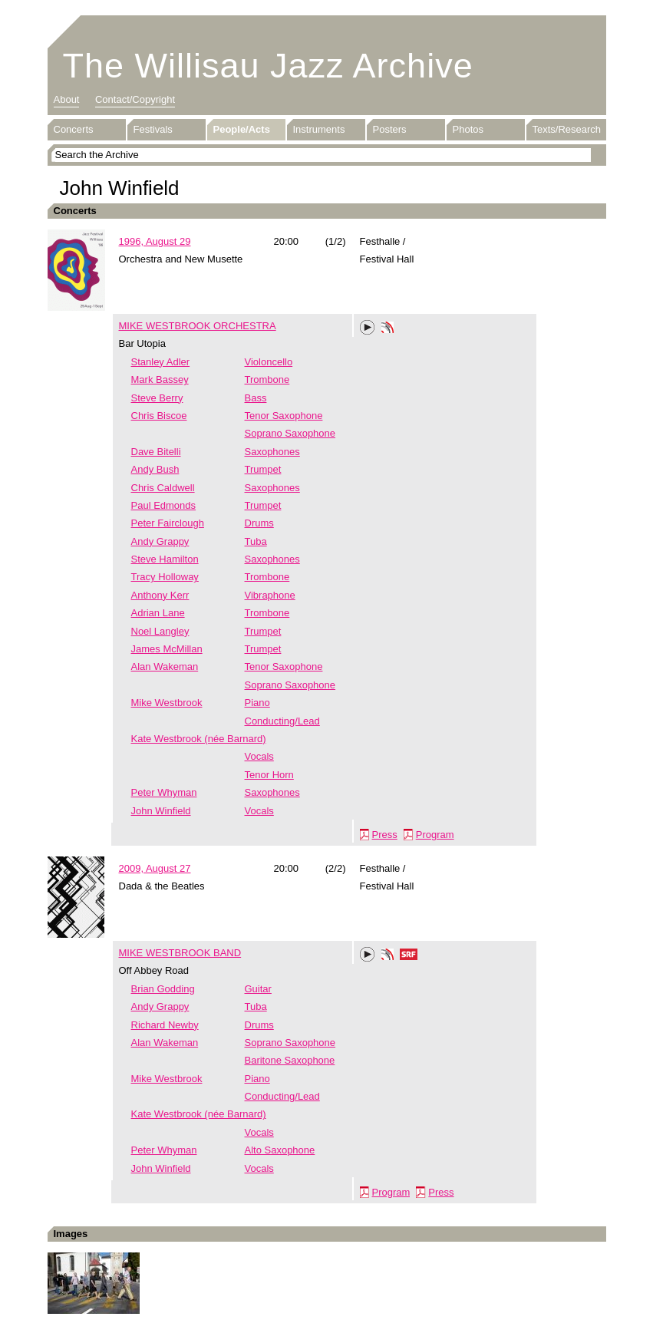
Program (435, 834)
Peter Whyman (164, 792)
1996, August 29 (155, 241)
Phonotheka (387, 329)
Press (384, 834)
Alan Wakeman (165, 666)
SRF (409, 956)
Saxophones (272, 451)
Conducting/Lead (282, 721)
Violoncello (269, 362)
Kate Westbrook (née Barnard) (198, 738)
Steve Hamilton (165, 559)
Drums (259, 523)
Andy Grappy (160, 541)
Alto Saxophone (280, 1150)
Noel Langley (160, 631)
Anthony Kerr (160, 595)
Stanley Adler (160, 362)
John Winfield (161, 811)
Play (367, 327)
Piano (257, 702)
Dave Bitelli (156, 451)
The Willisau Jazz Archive (268, 65)
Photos (468, 129)
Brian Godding (163, 989)
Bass (256, 398)
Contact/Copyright (135, 99)
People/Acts (241, 129)
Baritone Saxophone (290, 1060)
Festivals (153, 129)
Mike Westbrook (167, 702)
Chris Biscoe (159, 415)
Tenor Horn (269, 774)
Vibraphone (270, 595)
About (67, 99)
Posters (390, 129)
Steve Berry (157, 398)
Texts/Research (567, 129)
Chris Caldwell (163, 487)
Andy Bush (155, 469)
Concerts (74, 129)
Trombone (267, 379)
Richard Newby (165, 1025)
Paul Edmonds (163, 505)
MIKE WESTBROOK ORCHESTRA (197, 326)
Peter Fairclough (167, 523)
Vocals (259, 756)
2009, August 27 (155, 868)
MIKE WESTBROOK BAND (180, 953)
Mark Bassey (160, 379)
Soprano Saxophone (290, 433)
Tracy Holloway (165, 576)
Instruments (319, 129)
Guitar (258, 989)
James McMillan (167, 649)
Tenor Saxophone (284, 415)
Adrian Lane (158, 613)
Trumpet (263, 469)
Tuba (256, 541)
